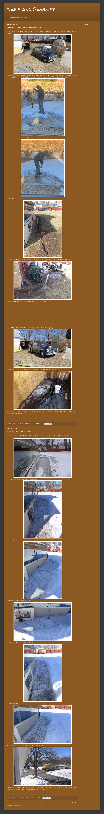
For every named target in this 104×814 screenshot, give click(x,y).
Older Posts (74, 803)
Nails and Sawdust (31, 9)
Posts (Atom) (18, 806)
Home (43, 803)
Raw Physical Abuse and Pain (20, 431)
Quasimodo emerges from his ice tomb (24, 28)
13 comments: (38, 424)
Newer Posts (11, 803)
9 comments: (36, 798)
